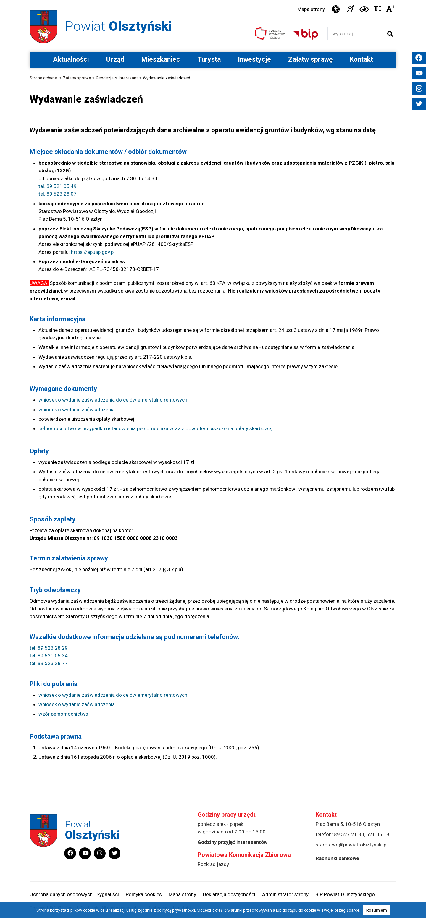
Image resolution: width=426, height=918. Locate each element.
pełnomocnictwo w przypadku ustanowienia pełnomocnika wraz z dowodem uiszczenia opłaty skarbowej (155, 429)
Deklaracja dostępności (229, 894)
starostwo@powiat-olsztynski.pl (352, 845)
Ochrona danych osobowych (61, 894)
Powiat (118, 26)
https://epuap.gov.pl (93, 252)
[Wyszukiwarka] (355, 33)
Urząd (115, 60)
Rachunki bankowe (337, 858)
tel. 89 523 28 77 (49, 664)
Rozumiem (376, 910)
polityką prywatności (176, 910)
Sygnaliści (107, 894)
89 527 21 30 (349, 834)
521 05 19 (377, 834)
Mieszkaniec (160, 60)
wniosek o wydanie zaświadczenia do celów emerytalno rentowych (112, 400)
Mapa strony (311, 9)
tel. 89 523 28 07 (57, 194)
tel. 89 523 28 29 (49, 648)
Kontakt (361, 60)
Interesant (128, 78)
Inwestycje (254, 60)
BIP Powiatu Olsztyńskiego (345, 894)
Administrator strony (285, 894)
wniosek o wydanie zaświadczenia (76, 409)
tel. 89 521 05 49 (57, 186)
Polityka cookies (144, 894)
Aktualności (71, 60)
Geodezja (105, 78)
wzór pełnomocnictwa (63, 714)
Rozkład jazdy (213, 864)
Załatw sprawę (310, 60)
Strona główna (43, 78)
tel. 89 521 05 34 (49, 656)
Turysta (209, 60)
